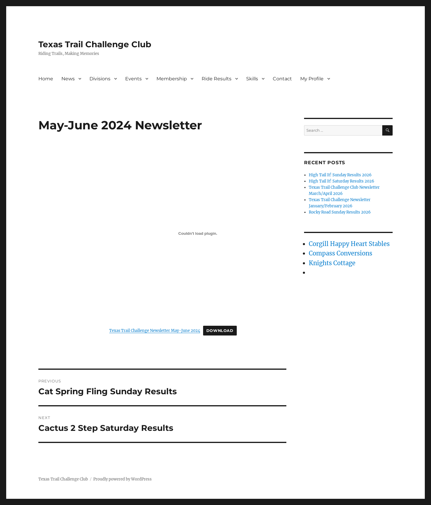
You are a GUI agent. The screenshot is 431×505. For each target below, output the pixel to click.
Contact (282, 79)
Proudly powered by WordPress (122, 479)
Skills (252, 79)
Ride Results (216, 79)
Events (133, 79)
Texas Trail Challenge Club (94, 44)
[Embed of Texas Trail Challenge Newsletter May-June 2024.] (197, 233)
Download (220, 330)
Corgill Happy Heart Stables (349, 243)
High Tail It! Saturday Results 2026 (341, 181)
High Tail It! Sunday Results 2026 (340, 174)
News (68, 79)
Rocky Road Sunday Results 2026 (340, 212)
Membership (171, 79)
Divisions (99, 79)
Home (45, 79)
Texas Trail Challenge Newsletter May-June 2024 (154, 330)
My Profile (312, 79)
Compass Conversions (340, 253)
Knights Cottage (332, 263)
